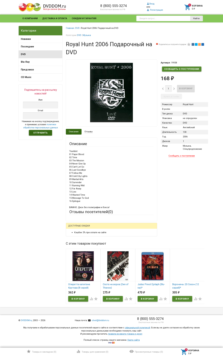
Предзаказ (27, 69)
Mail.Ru (88, 228)
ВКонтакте (106, 228)
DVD (23, 54)
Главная (70, 28)
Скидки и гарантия (84, 18)
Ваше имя (74, 238)
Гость (73, 227)
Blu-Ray (25, 61)
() (41, 351)
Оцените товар (76, 266)
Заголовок (74, 257)
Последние (27, 46)
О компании (30, 18)
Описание (74, 131)
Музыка (87, 35)
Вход (150, 3)
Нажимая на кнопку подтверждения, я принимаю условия (40, 124)
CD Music (26, 77)
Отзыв (72, 271)
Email (71, 246)
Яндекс (124, 228)
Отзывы (88, 131)
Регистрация (154, 10)
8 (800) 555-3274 (113, 6)
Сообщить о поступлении (181, 69)
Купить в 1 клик (171, 96)
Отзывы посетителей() (91, 212)
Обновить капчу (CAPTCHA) (106, 307)
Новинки (26, 39)
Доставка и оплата (54, 18)
